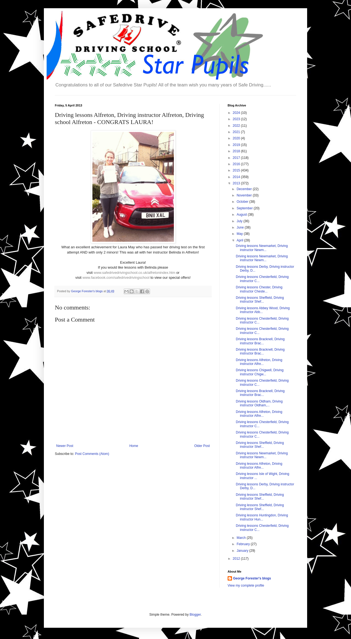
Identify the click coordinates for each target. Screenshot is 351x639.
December (245, 189)
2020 (237, 138)
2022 (237, 126)
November (245, 195)
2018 (237, 151)
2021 (237, 132)
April (240, 240)
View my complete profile (246, 585)
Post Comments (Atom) (92, 454)
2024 (237, 113)
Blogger (195, 615)
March (242, 538)
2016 (237, 164)
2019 (237, 145)
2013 (237, 183)
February (244, 544)
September (245, 208)
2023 (237, 119)
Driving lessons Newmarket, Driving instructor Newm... (262, 248)
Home (133, 446)
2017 (237, 158)
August (242, 214)
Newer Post (64, 446)
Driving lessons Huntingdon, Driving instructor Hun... (262, 517)
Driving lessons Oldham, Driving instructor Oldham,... (259, 403)
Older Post (202, 446)
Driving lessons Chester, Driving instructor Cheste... (259, 289)
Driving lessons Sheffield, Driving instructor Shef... (260, 299)
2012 (237, 559)
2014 (237, 177)
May (240, 234)
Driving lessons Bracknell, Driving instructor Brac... (260, 341)
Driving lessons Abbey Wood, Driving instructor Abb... (263, 310)
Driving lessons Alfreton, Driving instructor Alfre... (259, 362)
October (243, 202)
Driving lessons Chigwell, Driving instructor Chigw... (260, 372)
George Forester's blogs (252, 578)
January (243, 551)
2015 (237, 170)
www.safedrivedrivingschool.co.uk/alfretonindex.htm (135, 273)
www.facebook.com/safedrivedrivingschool (116, 277)
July (240, 221)
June (241, 227)
